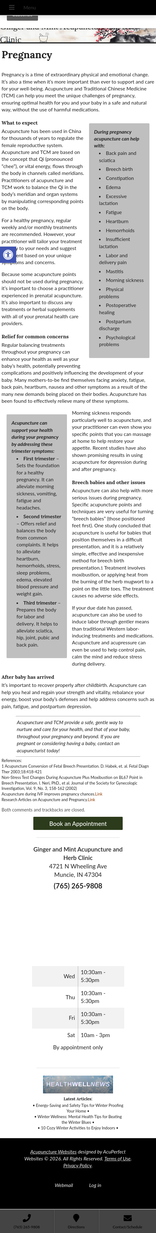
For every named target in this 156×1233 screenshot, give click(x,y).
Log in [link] (95, 1185)
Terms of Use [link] (117, 1158)
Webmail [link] (64, 1185)
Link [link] (98, 793)
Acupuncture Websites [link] (53, 1151)
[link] (8, 255)
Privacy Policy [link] (78, 1165)
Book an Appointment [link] (78, 823)
